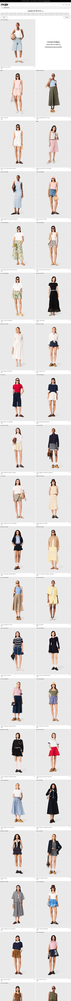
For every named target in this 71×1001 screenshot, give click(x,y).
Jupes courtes (13, 13)
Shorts (6, 13)
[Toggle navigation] (69, 4)
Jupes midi (19, 13)
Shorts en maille (43, 13)
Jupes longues (27, 13)
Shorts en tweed (59, 13)
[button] (63, 4)
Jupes (2, 13)
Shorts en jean (35, 13)
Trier (4, 17)
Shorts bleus (51, 13)
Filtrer (67, 17)
